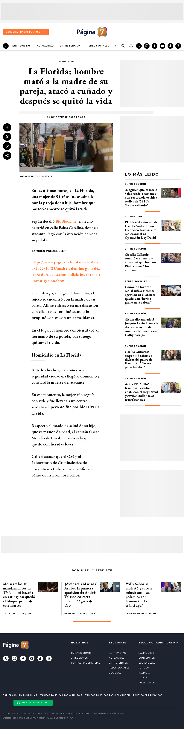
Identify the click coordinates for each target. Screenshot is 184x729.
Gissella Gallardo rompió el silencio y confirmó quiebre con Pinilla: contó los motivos (140, 262)
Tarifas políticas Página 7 (20, 695)
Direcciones (79, 658)
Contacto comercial (85, 663)
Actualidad (45, 45)
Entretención (70, 45)
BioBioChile (66, 221)
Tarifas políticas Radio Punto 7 (61, 695)
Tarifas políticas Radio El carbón (107, 695)
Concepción (147, 658)
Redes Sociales (98, 45)
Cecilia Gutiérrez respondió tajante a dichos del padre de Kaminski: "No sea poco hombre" (138, 359)
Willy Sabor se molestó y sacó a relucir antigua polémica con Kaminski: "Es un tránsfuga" (139, 594)
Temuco (144, 667)
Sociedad (115, 672)
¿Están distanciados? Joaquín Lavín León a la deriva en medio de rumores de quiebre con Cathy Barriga (142, 327)
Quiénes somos (81, 653)
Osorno (144, 677)
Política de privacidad (147, 695)
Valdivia (144, 672)
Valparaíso (146, 653)
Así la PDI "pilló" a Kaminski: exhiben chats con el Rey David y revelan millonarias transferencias (141, 392)
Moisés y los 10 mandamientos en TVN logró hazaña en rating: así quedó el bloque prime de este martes (19, 594)
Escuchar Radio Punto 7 (26, 31)
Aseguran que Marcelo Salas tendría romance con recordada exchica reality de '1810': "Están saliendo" (141, 197)
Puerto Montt (148, 682)
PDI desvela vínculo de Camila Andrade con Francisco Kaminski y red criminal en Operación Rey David (141, 230)
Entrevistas (21, 45)
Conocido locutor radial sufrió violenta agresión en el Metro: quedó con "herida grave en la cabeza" (140, 294)
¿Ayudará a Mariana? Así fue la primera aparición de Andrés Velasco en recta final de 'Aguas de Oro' (81, 594)
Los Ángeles (147, 663)
